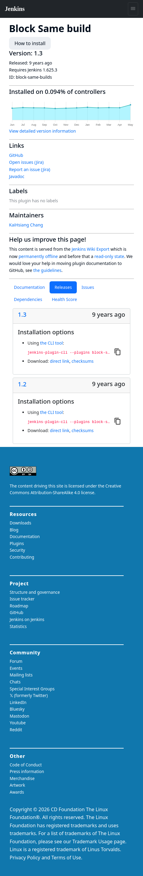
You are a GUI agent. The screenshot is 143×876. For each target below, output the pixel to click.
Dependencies (28, 299)
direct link (59, 361)
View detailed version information (42, 131)
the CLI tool (51, 343)
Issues (88, 287)
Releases (63, 287)
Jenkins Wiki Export (90, 249)
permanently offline (38, 256)
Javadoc (16, 176)
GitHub (16, 155)
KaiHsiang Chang (26, 225)
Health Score (64, 299)
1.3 (22, 314)
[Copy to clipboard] (117, 351)
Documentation (29, 287)
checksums (83, 361)
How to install (30, 43)
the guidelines (47, 270)
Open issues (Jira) (26, 162)
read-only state (109, 256)
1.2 (22, 384)
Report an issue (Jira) (29, 169)
